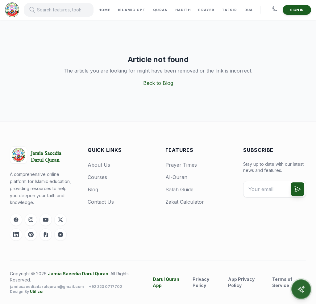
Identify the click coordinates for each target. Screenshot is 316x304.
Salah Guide (179, 189)
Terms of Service (282, 282)
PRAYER (206, 10)
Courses (97, 177)
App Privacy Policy (241, 282)
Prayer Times (181, 165)
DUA (248, 10)
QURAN (160, 10)
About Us (99, 165)
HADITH (183, 10)
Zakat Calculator (184, 202)
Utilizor (37, 291)
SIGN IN (297, 10)
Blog (93, 189)
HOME (104, 10)
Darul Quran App (166, 282)
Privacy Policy (201, 282)
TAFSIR (229, 10)
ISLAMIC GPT (132, 10)
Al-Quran (176, 177)
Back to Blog (158, 83)
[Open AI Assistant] (301, 289)
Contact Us (101, 202)
